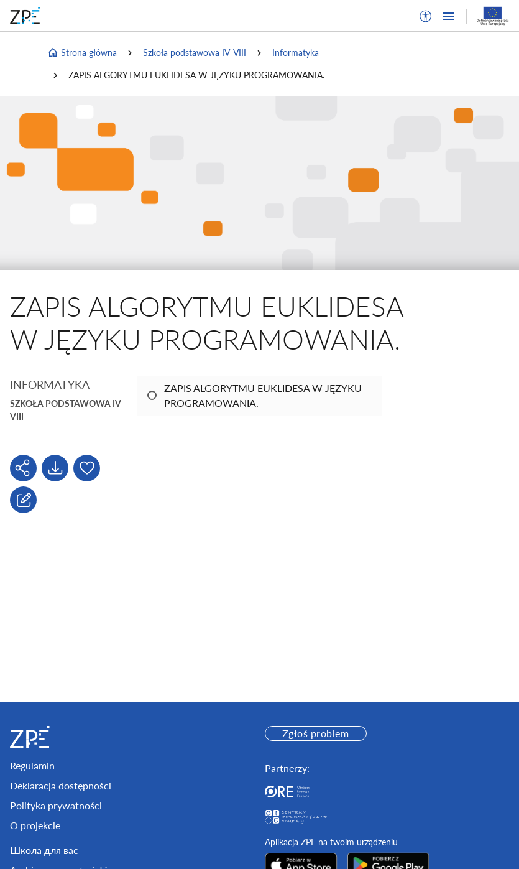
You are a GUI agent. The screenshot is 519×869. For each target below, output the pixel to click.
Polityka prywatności (56, 805)
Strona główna (82, 53)
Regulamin (32, 765)
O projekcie (35, 825)
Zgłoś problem (315, 733)
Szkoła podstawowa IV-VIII (194, 52)
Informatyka (295, 52)
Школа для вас (44, 850)
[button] (425, 16)
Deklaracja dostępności (60, 785)
